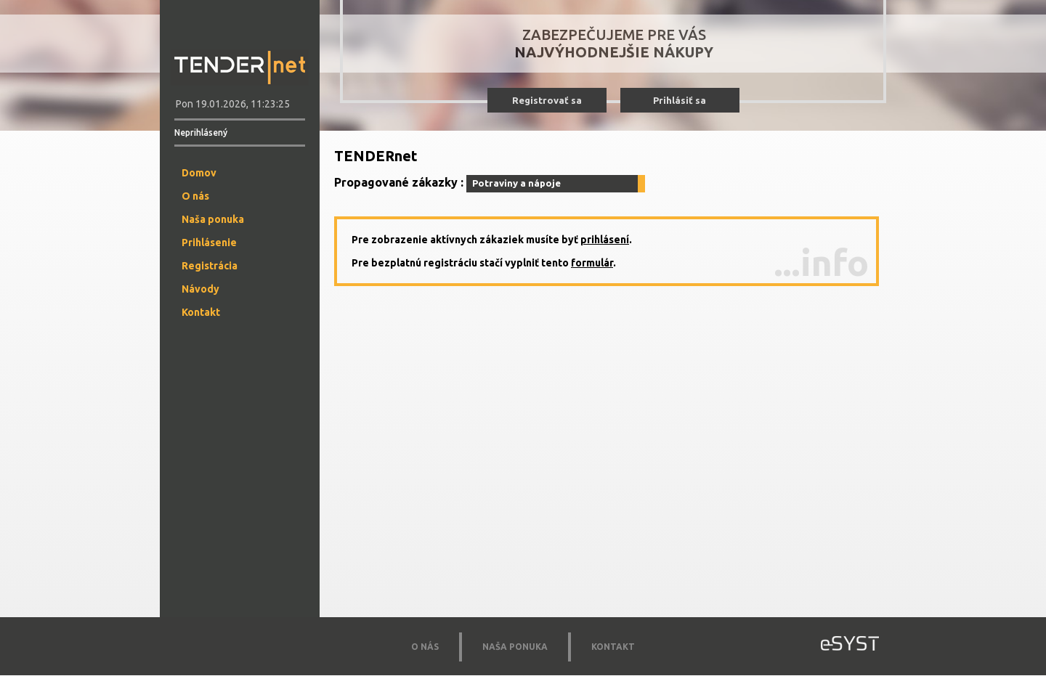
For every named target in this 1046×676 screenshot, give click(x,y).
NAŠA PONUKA (515, 646)
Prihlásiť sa (679, 100)
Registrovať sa (547, 100)
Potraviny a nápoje (516, 183)
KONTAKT (613, 646)
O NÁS (425, 646)
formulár (592, 263)
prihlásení (604, 239)
